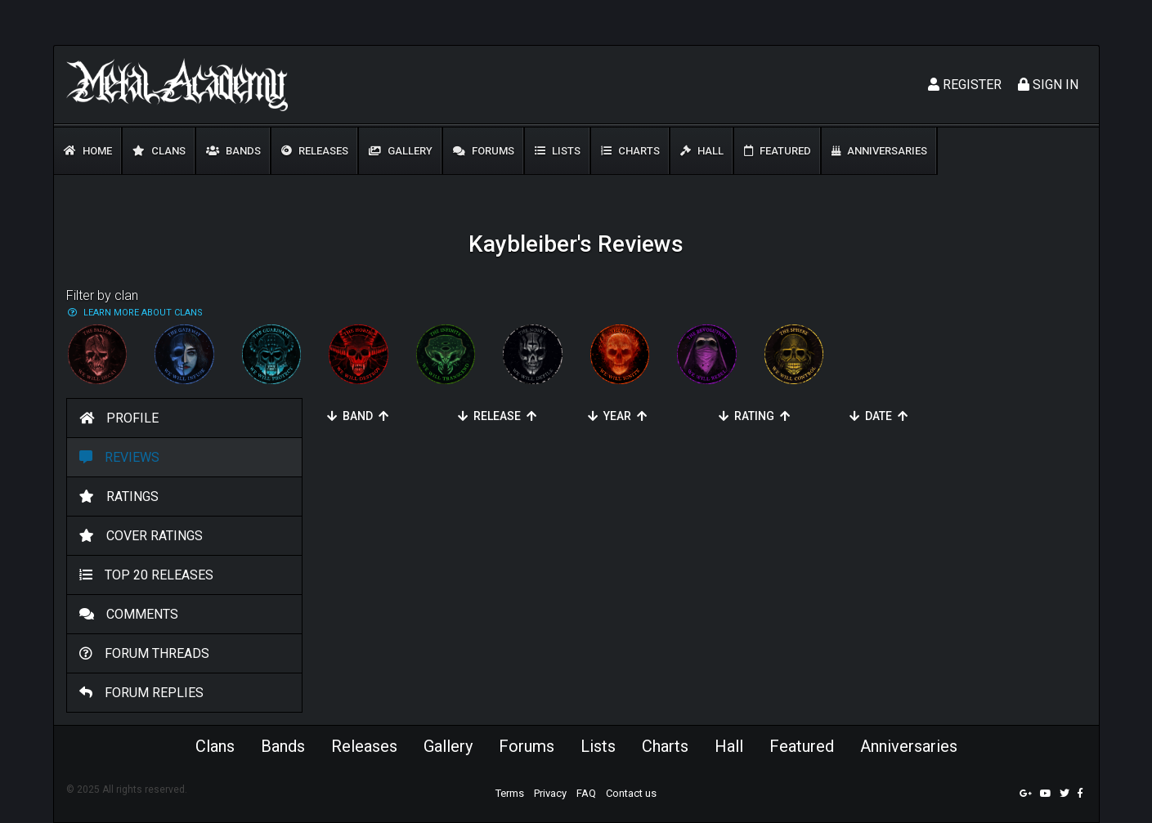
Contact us (631, 793)
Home (88, 151)
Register (965, 84)
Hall (702, 151)
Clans (159, 151)
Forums (483, 151)
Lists (557, 151)
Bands (233, 151)
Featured (777, 151)
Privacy (550, 793)
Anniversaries (879, 151)
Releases (314, 151)
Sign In (1048, 84)
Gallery (401, 151)
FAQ (586, 793)
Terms (509, 793)
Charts (630, 151)
